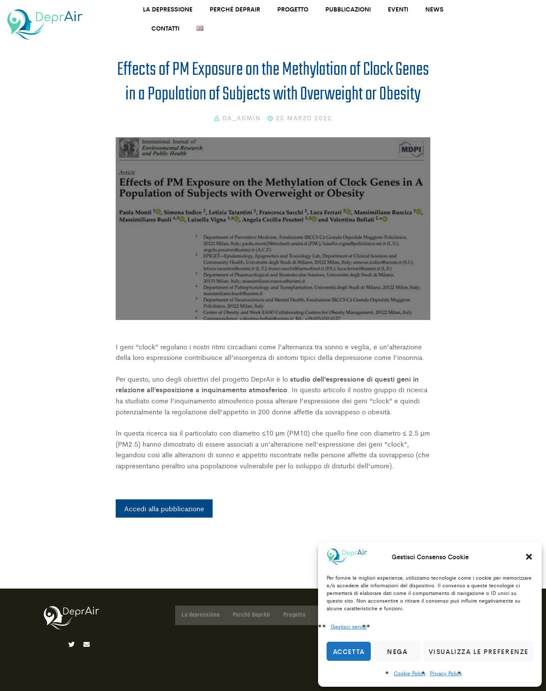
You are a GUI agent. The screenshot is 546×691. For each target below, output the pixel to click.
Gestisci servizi (349, 626)
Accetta (349, 651)
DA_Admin (241, 117)
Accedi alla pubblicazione (164, 508)
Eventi (398, 9)
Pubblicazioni (348, 9)
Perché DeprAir (235, 9)
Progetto (292, 9)
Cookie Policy (410, 673)
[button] (529, 556)
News (434, 9)
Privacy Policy (446, 673)
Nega (397, 651)
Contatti (165, 28)
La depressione (168, 9)
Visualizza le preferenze (479, 651)
